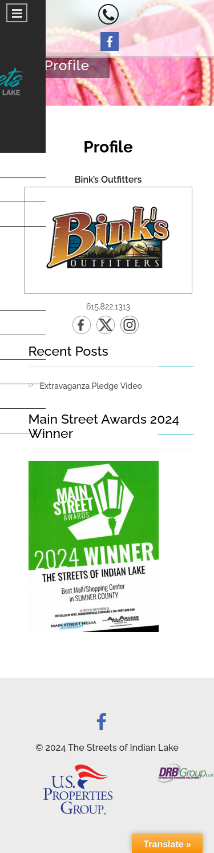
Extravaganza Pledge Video (91, 386)
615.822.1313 (108, 306)
